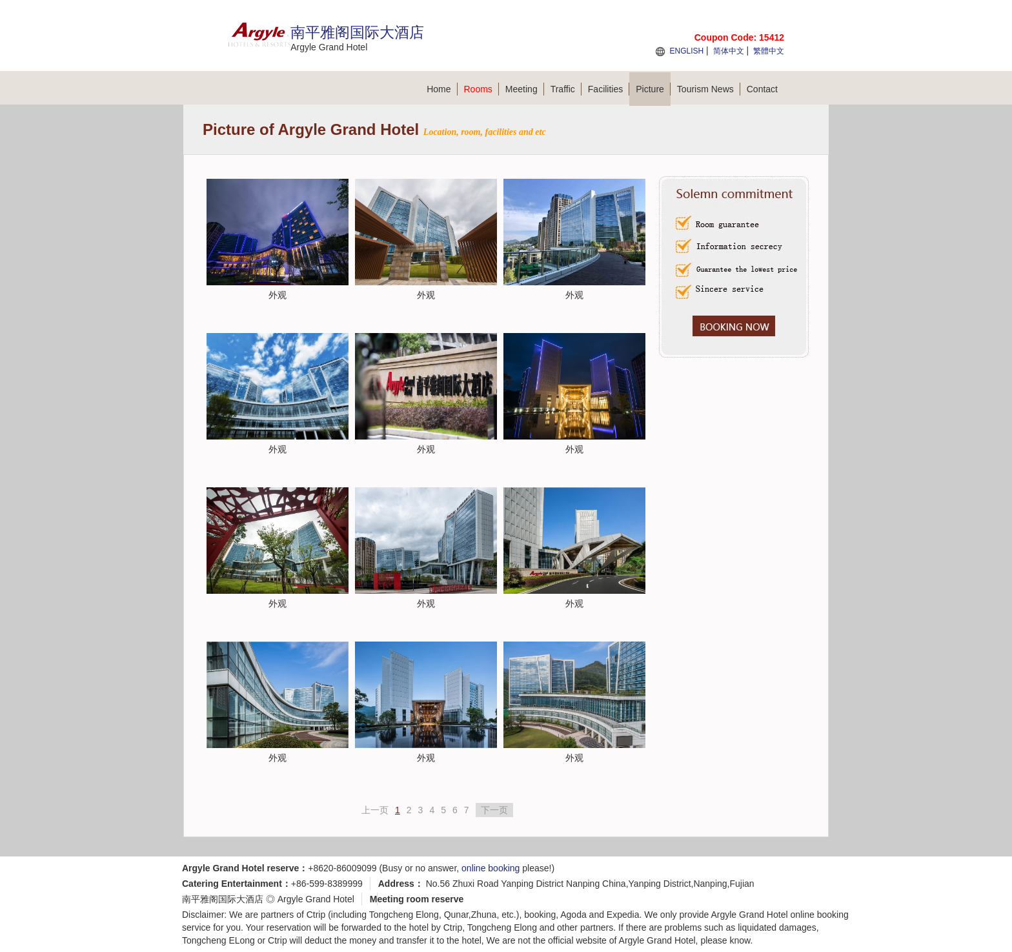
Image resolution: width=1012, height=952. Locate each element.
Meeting (524, 89)
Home (442, 89)
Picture (653, 89)
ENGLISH (686, 51)
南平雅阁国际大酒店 (222, 899)
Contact (762, 89)
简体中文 (728, 51)
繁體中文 (768, 51)
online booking (490, 868)
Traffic (566, 89)
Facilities (608, 89)
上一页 (375, 810)
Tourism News (708, 89)
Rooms (481, 89)
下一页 (494, 810)
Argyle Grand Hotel (316, 899)
